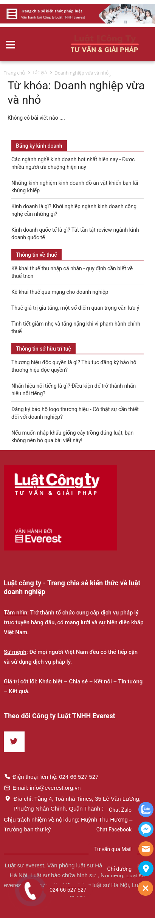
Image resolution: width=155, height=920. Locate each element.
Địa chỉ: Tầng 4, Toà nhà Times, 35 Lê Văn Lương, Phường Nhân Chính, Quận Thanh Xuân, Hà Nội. (72, 803)
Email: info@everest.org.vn (42, 787)
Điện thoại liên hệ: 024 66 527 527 (51, 776)
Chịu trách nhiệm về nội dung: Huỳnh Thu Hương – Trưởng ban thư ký (68, 824)
